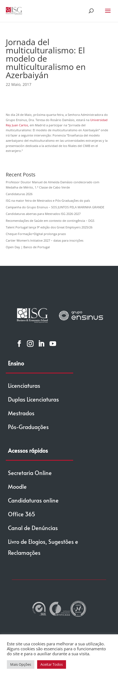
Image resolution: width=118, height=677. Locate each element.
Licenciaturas (24, 385)
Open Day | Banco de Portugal (28, 247)
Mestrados (21, 413)
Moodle (17, 486)
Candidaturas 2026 (19, 194)
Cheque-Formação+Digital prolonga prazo (36, 234)
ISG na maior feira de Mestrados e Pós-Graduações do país (48, 200)
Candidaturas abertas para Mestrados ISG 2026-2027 (43, 214)
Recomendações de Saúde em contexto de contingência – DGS (50, 221)
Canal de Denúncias (33, 528)
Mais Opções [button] (20, 664)
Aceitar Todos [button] (51, 664)
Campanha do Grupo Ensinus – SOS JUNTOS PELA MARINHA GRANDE (55, 207)
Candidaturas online (33, 500)
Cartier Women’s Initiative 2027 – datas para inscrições (44, 240)
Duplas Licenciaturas (33, 399)
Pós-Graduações (28, 427)
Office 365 (21, 514)
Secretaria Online (30, 473)
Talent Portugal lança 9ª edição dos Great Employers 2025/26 (49, 227)
